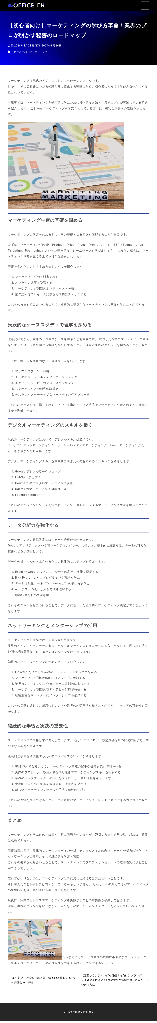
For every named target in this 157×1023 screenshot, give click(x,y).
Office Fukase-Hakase (78, 1014)
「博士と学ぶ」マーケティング (30, 54)
